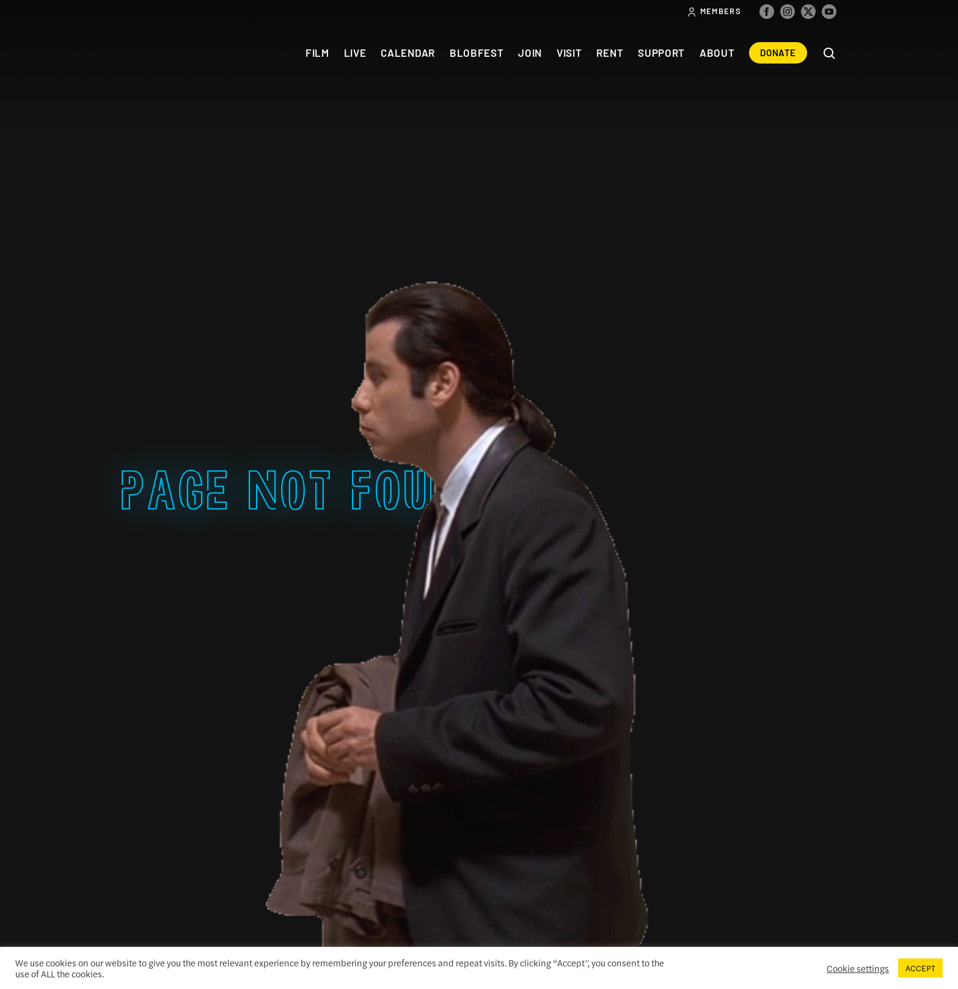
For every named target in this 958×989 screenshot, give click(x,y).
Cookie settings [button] (858, 968)
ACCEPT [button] (920, 968)
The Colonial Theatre (166, 53)
